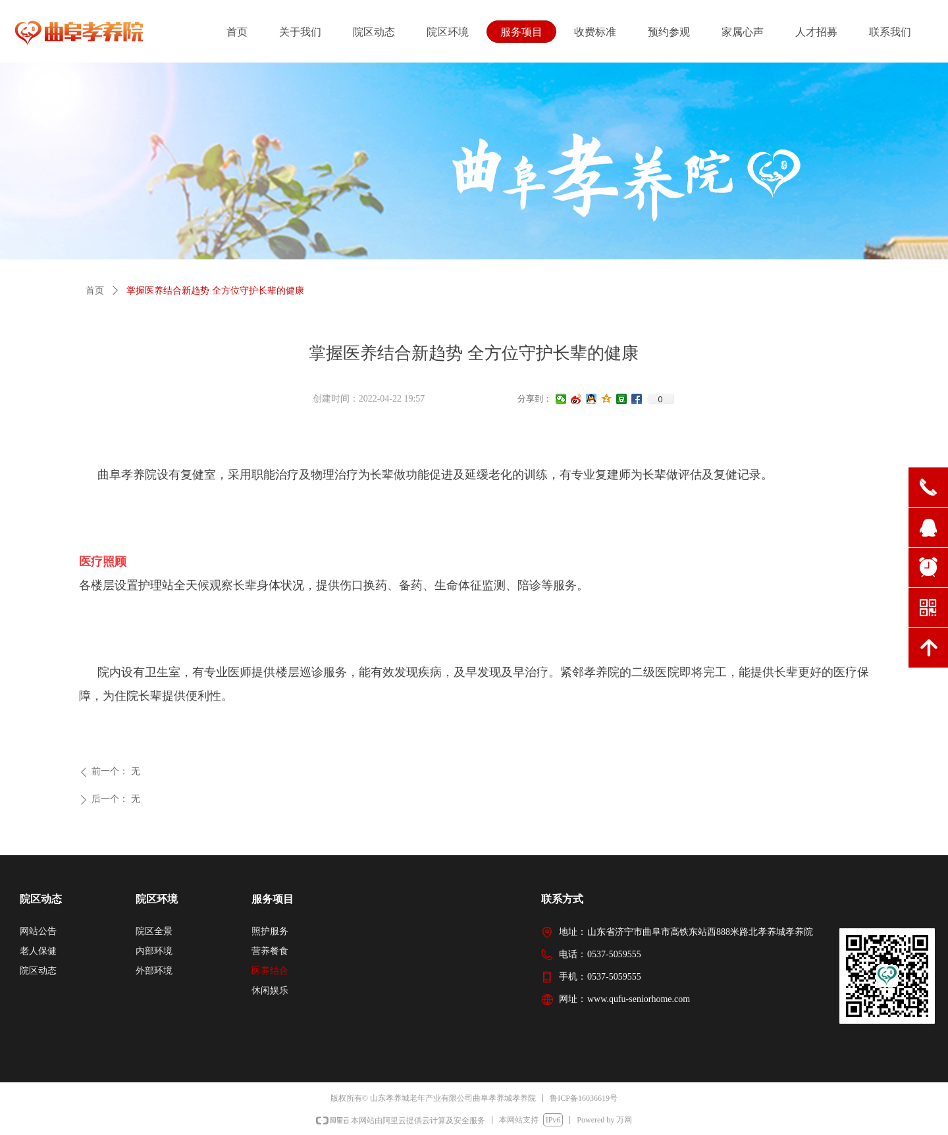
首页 (95, 291)
